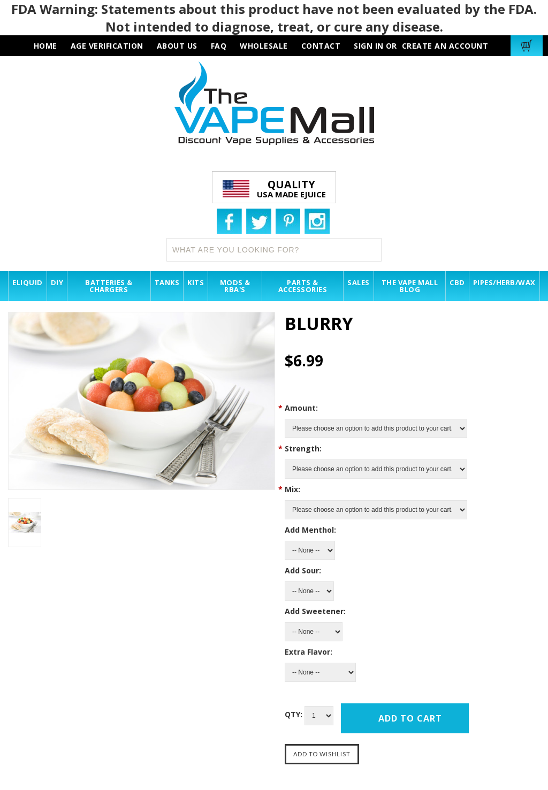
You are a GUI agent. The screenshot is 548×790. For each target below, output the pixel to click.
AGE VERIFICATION (107, 46)
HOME (45, 46)
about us (177, 46)
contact (321, 46)
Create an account (445, 46)
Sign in (369, 46)
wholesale (264, 46)
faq (219, 46)
